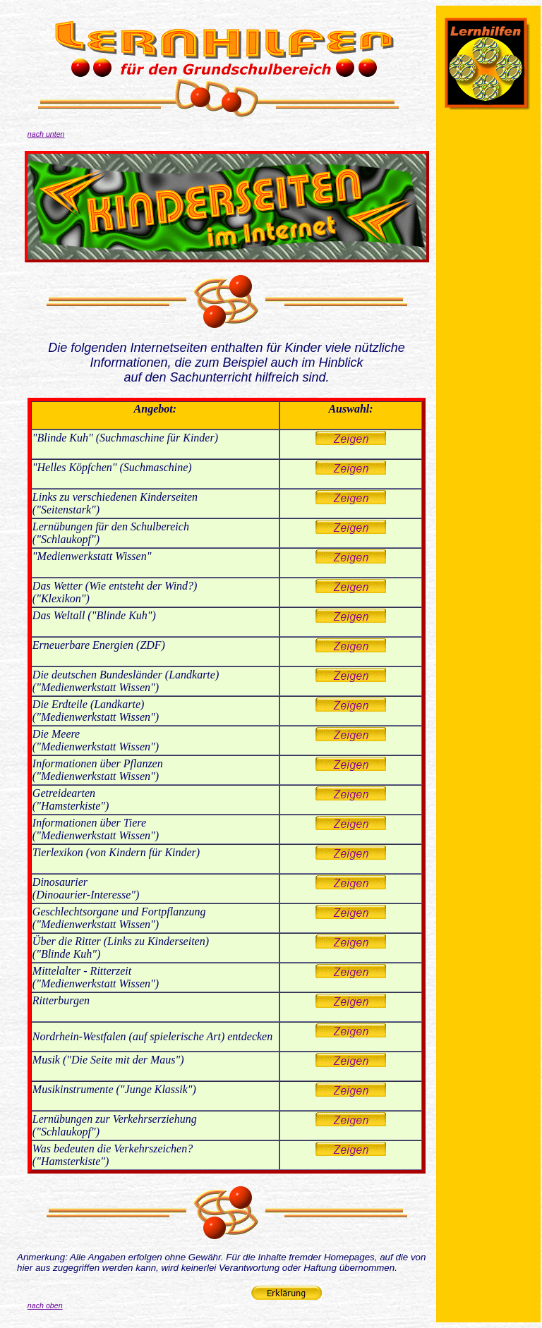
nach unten (46, 134)
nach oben (45, 1305)
